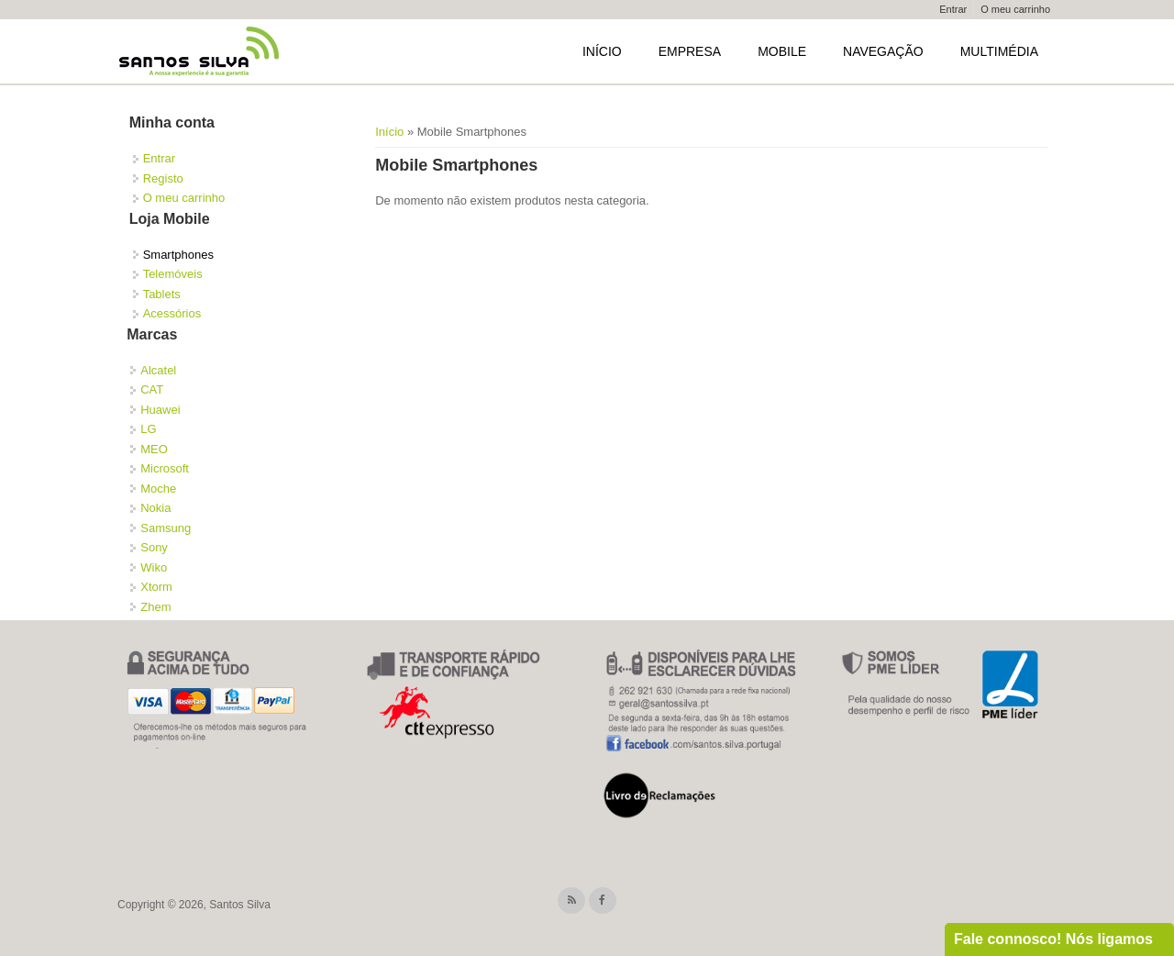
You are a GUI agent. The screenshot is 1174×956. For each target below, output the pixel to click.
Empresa (690, 51)
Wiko (153, 567)
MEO (154, 449)
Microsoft (164, 468)
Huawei (160, 410)
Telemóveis (173, 274)
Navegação (883, 51)
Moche (158, 488)
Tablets (162, 294)
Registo (163, 178)
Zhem (155, 607)
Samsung (165, 528)
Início (602, 51)
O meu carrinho (1015, 9)
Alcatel (158, 370)
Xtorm (156, 587)
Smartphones (178, 254)
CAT (151, 389)
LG (148, 429)
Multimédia (999, 51)
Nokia (155, 508)
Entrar (953, 9)
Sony (154, 547)
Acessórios (172, 313)
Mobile (782, 51)
